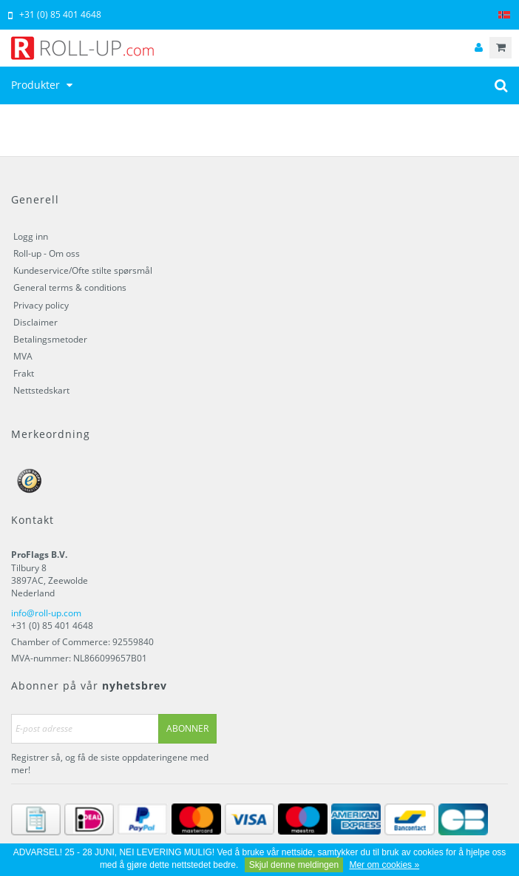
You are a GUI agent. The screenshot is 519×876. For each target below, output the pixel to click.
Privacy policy (41, 305)
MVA (23, 356)
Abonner (187, 728)
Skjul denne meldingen (294, 865)
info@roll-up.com (46, 613)
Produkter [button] (43, 85)
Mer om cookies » (384, 865)
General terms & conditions (69, 287)
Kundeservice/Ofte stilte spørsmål (82, 270)
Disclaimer (35, 322)
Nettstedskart (41, 390)
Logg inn (30, 236)
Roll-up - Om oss (46, 253)
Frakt (23, 373)
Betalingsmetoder (50, 339)
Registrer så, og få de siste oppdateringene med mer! (109, 763)
